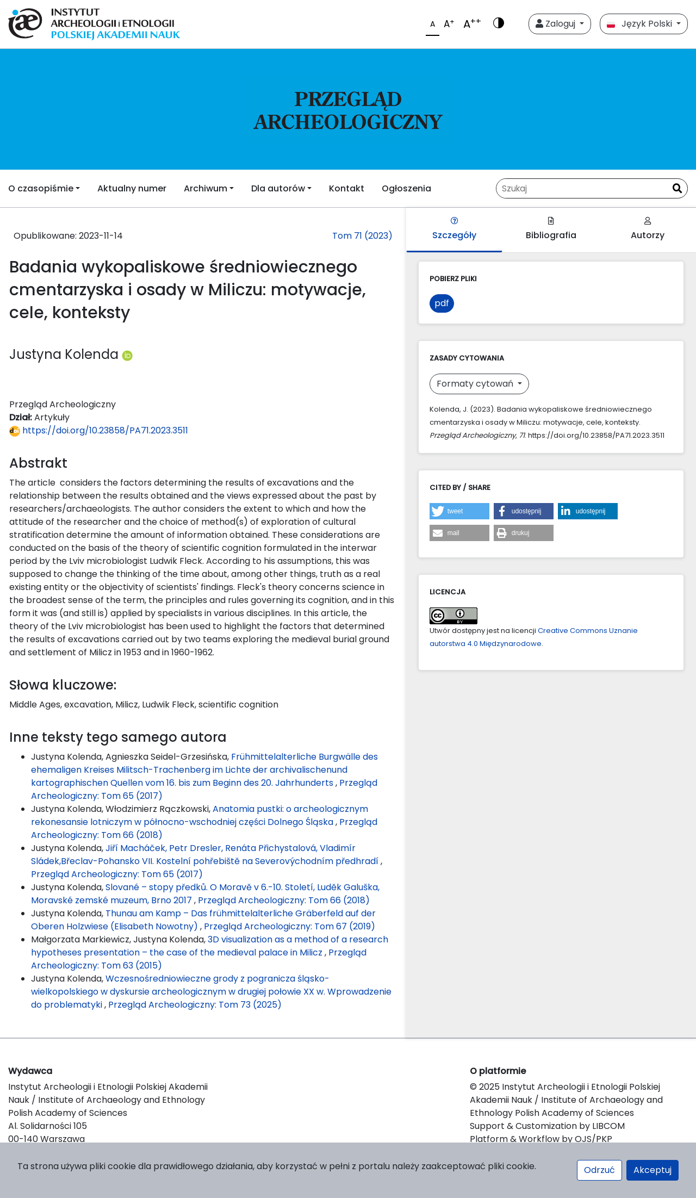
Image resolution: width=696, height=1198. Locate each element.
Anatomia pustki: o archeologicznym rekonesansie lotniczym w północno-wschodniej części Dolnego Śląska (199, 815)
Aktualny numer (131, 188)
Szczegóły (454, 229)
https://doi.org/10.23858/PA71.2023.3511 (98, 430)
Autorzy (647, 229)
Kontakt (346, 188)
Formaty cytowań (476, 383)
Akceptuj (652, 1170)
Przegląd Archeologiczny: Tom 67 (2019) (289, 926)
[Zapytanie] (581, 188)
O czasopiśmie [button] (40, 188)
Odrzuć (599, 1170)
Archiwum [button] (205, 188)
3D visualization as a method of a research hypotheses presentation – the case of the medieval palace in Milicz (209, 946)
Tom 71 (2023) (362, 235)
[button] (459, 511)
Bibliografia (551, 229)
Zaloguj (556, 23)
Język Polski (640, 23)
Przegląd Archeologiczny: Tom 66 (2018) (284, 900)
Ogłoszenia (406, 188)
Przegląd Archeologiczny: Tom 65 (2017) (117, 874)
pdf (441, 303)
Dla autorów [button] (278, 188)
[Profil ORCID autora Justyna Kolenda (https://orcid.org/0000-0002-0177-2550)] (127, 354)
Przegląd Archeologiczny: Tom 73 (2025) (195, 1004)
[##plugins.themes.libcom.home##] (348, 109)
